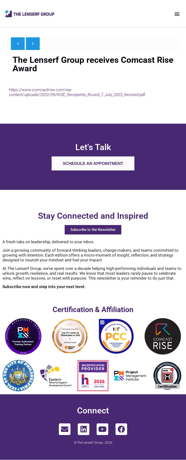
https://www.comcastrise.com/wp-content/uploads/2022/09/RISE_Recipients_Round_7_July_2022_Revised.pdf (77, 92)
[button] (177, 14)
